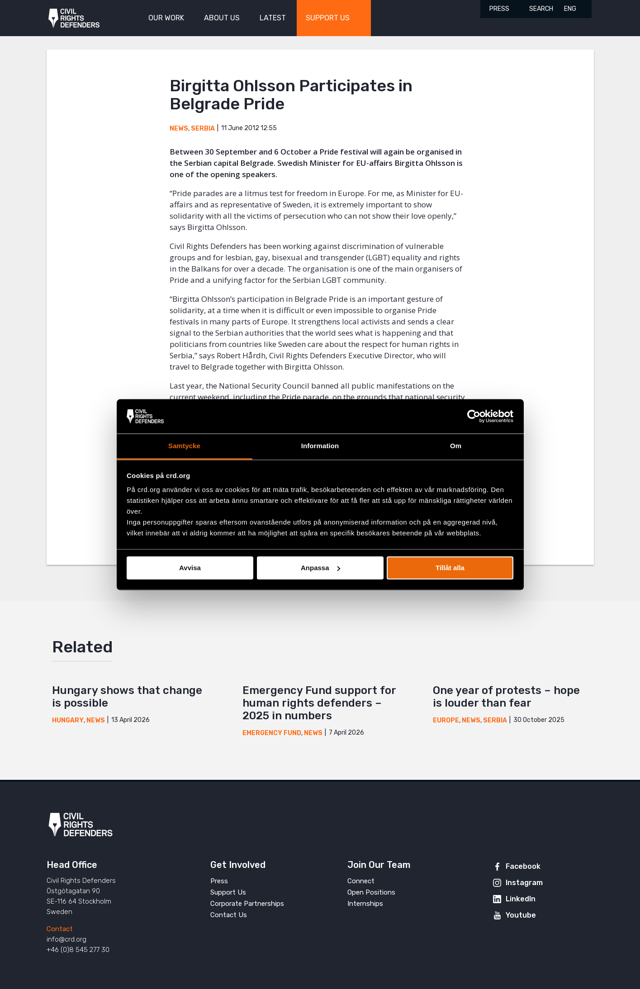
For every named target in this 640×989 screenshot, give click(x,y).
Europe (446, 720)
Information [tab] (320, 446)
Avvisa (190, 568)
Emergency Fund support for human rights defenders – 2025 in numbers (319, 703)
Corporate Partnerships (247, 904)
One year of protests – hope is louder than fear (506, 696)
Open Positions (371, 892)
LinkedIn (521, 899)
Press (499, 9)
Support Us (228, 892)
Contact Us (228, 915)
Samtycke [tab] (184, 446)
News (179, 128)
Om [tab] (455, 446)
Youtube (521, 915)
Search (541, 9)
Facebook (523, 866)
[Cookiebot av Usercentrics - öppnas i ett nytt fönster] (473, 416)
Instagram (524, 882)
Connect (361, 881)
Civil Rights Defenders (74, 18)
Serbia (203, 128)
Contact (60, 929)
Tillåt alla (450, 568)
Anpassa (320, 568)
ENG (570, 9)
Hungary (68, 720)
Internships (365, 904)
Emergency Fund (271, 733)
